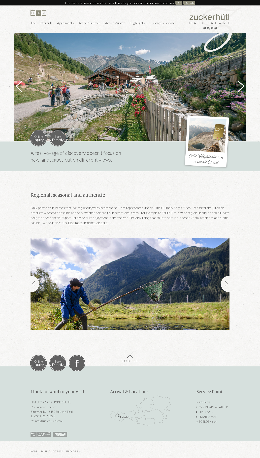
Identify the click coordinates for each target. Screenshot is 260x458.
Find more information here (87, 223)
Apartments (65, 23)
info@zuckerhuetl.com (48, 421)
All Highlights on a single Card (206, 159)
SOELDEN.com (208, 421)
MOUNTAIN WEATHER (213, 407)
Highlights (137, 23)
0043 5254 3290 (44, 416)
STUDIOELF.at (73, 451)
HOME (34, 451)
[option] (130, 87)
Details (189, 3)
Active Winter (115, 23)
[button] (19, 84)
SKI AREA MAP (208, 417)
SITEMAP (58, 451)
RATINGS (204, 402)
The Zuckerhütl (41, 23)
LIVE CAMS (206, 412)
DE (32, 12)
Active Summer (89, 23)
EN (38, 12)
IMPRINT (45, 451)
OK (178, 3)
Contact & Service (162, 23)
